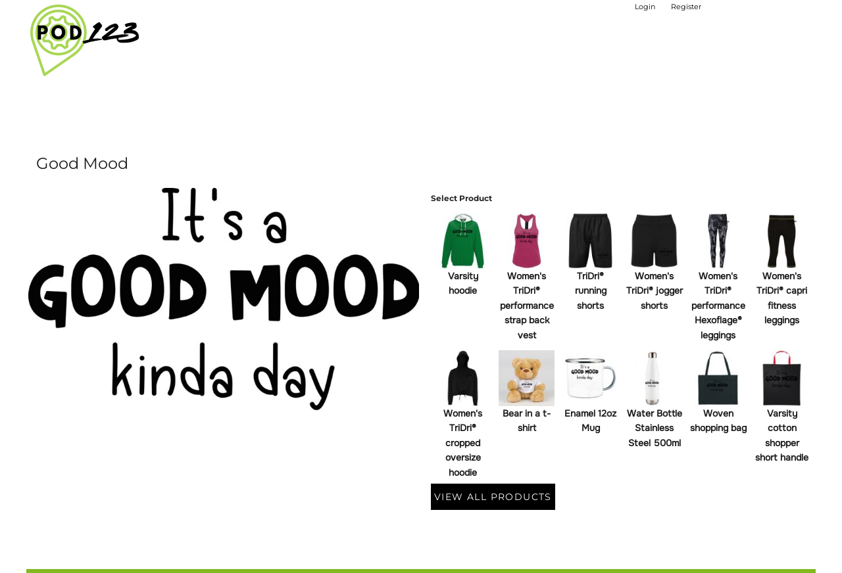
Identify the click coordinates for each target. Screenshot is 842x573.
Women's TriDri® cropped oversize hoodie (462, 442)
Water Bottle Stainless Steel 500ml (654, 428)
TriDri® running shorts (591, 290)
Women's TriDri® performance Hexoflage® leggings (718, 305)
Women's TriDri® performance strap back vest (527, 305)
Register (686, 6)
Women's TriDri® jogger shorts (654, 290)
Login (645, 6)
